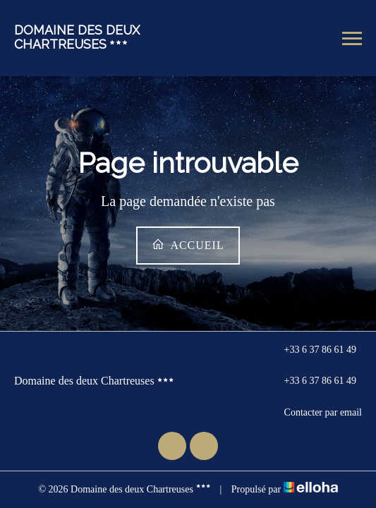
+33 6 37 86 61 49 (312, 350)
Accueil (188, 244)
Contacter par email (315, 412)
